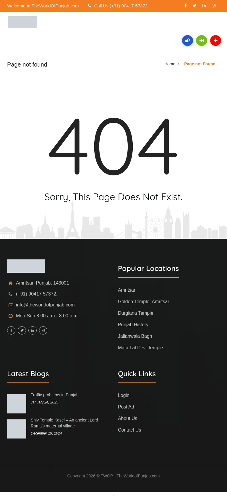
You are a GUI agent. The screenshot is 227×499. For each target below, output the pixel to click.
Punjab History (133, 324)
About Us (127, 418)
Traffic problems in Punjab (55, 395)
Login (123, 395)
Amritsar (127, 290)
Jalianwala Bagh (135, 336)
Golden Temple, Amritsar (144, 301)
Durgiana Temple (136, 313)
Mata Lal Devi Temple (140, 347)
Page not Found (199, 64)
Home (169, 64)
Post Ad (126, 406)
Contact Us (129, 429)
